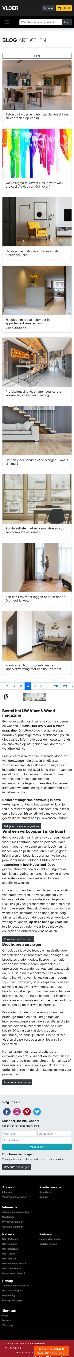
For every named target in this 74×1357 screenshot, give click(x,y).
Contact (43, 1196)
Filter (37, 55)
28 (56, 686)
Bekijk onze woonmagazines (21, 826)
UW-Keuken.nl (10, 1248)
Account (48, 8)
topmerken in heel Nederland (24, 864)
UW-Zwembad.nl (11, 1268)
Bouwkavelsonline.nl (13, 1273)
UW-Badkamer (10, 1239)
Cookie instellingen (12, 1226)
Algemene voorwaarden (15, 1212)
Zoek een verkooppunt (18, 939)
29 (65, 686)
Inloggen (7, 1192)
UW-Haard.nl (9, 1243)
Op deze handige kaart (45, 922)
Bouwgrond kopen (12, 1300)
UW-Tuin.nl (8, 1253)
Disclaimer (8, 1216)
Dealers (6, 1320)
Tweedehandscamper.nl (15, 1285)
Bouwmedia (38, 1343)
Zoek (67, 22)
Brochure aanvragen (16, 1167)
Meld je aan (37, 1146)
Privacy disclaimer (12, 1221)
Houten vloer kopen (50, 1239)
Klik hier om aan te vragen (51, 1351)
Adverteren (45, 1192)
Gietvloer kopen (48, 1243)
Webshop (7, 1325)
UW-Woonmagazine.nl (14, 1263)
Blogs (5, 1315)
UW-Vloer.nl (9, 1258)
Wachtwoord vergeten (14, 1196)
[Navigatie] (7, 22)
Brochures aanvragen (17, 1082)
